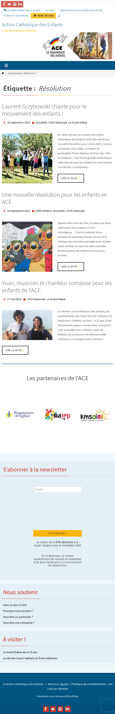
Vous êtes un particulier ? (18, 617)
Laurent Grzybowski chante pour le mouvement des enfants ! (44, 109)
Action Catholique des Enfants (32, 24)
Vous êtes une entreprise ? (18, 622)
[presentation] (49, 510)
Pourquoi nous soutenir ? (18, 611)
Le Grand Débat (77, 122)
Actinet (50, 10)
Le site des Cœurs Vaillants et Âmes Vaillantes (30, 658)
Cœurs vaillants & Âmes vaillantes (81, 10)
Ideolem (63, 689)
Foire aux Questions (16, 15)
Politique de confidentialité (88, 684)
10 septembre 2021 (18, 211)
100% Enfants (43, 211)
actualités (41, 122)
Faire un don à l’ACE (15, 605)
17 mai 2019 (14, 299)
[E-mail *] (57, 489)
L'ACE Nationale (58, 122)
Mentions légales (58, 684)
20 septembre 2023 (18, 122)
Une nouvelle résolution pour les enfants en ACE (54, 198)
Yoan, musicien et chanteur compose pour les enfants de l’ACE (57, 286)
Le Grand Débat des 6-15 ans (20, 652)
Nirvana (59, 696)
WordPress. (72, 696)
